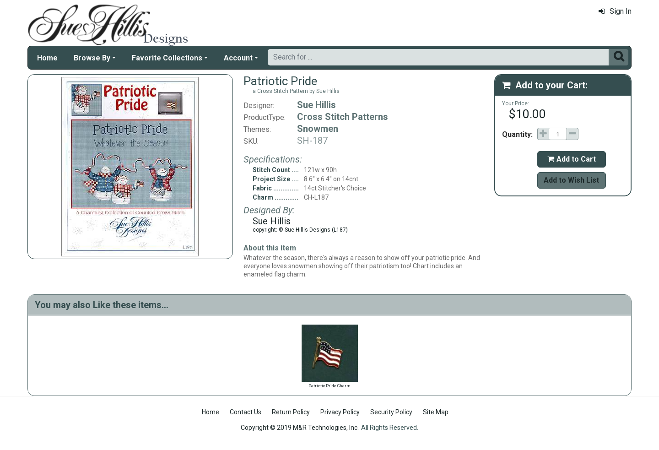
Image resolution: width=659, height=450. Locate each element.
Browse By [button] (92, 58)
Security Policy (391, 412)
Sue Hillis (316, 104)
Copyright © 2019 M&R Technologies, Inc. (300, 427)
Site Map (435, 412)
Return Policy (291, 412)
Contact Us (245, 412)
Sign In (615, 11)
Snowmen (317, 128)
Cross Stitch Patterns (342, 116)
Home (47, 58)
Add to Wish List (571, 180)
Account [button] (238, 58)
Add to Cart (571, 159)
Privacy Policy (340, 412)
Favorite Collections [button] (167, 58)
